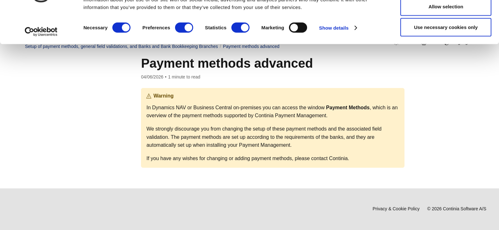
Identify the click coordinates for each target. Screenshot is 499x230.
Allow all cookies (446, 16)
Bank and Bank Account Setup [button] (67, 166)
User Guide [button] (39, 103)
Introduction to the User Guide (65, 112)
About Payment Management (64, 122)
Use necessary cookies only (446, 58)
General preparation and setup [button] (68, 156)
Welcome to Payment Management (64, 75)
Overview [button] (36, 84)
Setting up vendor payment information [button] (75, 175)
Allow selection (445, 37)
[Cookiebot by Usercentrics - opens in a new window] (41, 63)
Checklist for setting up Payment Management (72, 144)
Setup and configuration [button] (56, 131)
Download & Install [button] (46, 94)
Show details (334, 59)
